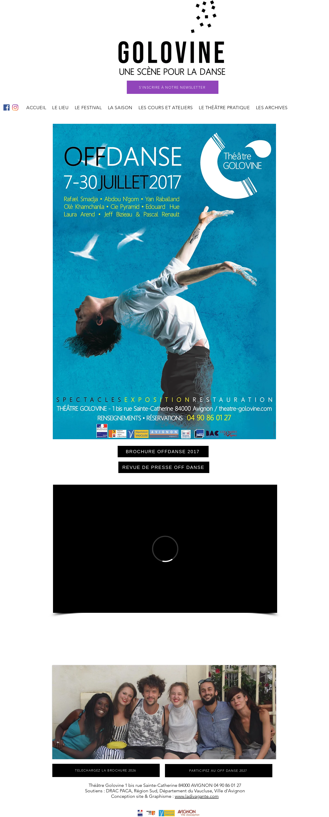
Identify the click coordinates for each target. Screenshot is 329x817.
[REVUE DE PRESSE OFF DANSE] (163, 467)
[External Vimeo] (165, 549)
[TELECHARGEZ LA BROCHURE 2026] (106, 770)
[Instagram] (15, 107)
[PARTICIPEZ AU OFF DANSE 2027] (218, 770)
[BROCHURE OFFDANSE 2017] (163, 451)
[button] (172, 87)
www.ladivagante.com (197, 796)
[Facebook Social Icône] (6, 107)
